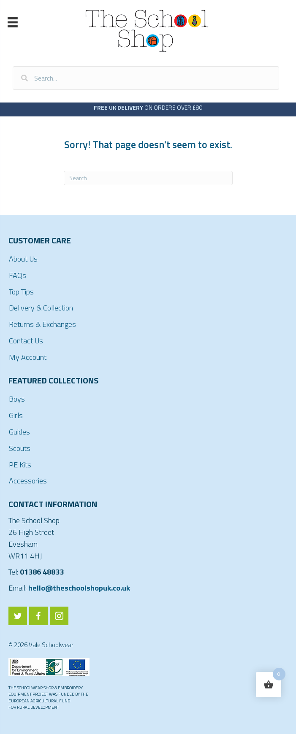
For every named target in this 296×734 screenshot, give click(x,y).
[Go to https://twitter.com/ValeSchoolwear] (17, 616)
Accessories (28, 480)
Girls (16, 415)
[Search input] (146, 78)
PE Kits (20, 464)
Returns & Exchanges (42, 324)
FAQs (17, 275)
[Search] (148, 178)
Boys (17, 399)
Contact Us (26, 340)
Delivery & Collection (41, 307)
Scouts (19, 448)
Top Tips (21, 291)
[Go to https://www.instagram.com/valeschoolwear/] (59, 616)
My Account (27, 357)
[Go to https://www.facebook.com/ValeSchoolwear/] (38, 616)
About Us (23, 258)
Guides (19, 431)
